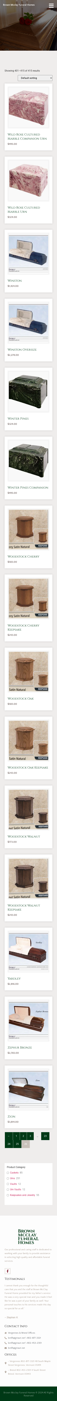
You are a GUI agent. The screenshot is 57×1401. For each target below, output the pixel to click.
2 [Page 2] (23, 1136)
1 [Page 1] (16, 1136)
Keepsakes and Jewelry (22, 1195)
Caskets (14, 1172)
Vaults (13, 1184)
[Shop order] (35, 78)
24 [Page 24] (9, 1144)
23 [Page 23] (45, 1136)
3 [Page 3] (30, 1136)
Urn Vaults (15, 1189)
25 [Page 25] (17, 1144)
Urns (12, 1178)
